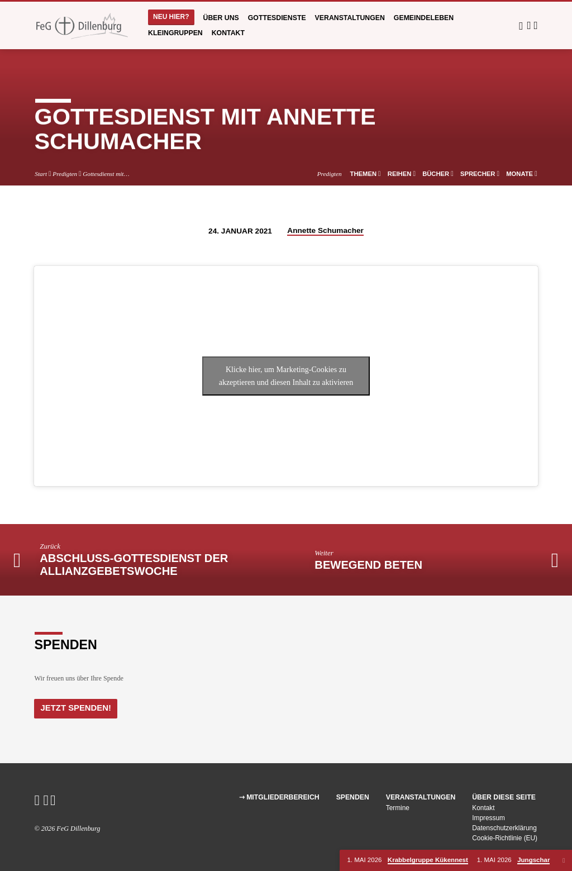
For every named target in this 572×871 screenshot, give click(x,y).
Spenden (352, 797)
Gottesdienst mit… (106, 173)
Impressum (488, 818)
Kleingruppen (175, 33)
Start (41, 173)
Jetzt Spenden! (75, 707)
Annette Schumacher (325, 230)
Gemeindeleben (424, 18)
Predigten (65, 173)
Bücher (438, 173)
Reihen (402, 173)
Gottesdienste (277, 18)
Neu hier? (171, 17)
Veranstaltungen (350, 18)
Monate (521, 173)
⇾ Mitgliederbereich (279, 797)
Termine (397, 808)
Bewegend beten (368, 565)
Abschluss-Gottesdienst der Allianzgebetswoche (134, 565)
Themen (365, 173)
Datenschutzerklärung (504, 828)
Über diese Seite (504, 797)
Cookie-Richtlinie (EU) (504, 838)
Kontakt (228, 33)
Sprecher (479, 173)
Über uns (221, 18)
